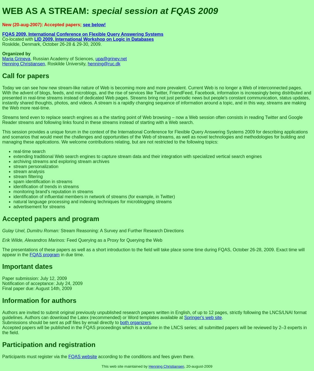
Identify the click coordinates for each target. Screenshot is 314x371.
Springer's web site (203, 317)
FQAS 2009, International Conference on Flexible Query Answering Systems (82, 34)
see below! (94, 24)
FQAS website (83, 356)
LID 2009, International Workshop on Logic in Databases (94, 39)
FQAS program (45, 254)
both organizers (135, 322)
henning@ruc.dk (104, 63)
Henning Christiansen (23, 63)
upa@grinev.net (111, 58)
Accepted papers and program (50, 218)
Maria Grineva (16, 58)
